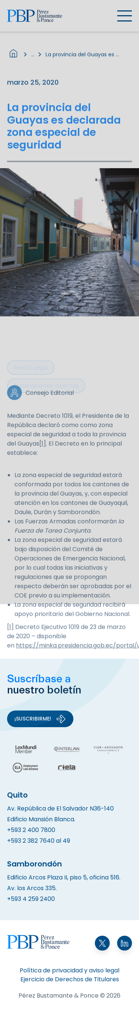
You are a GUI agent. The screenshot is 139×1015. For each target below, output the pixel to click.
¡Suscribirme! (40, 719)
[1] (42, 453)
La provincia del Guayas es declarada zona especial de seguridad (83, 57)
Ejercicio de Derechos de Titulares (69, 979)
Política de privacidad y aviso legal (69, 970)
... (32, 57)
